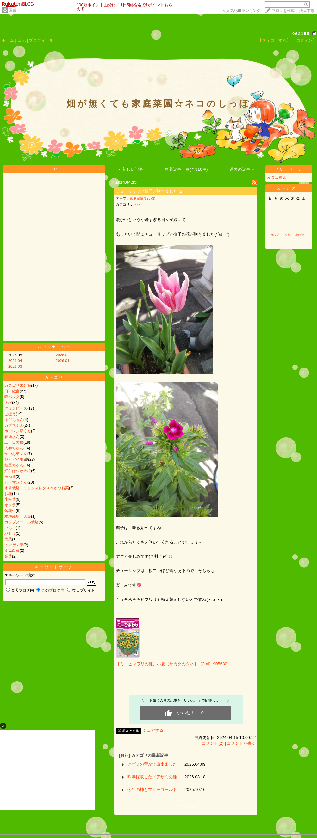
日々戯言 (12, 391)
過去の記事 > (242, 169)
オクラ (10, 505)
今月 (287, 234)
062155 (301, 33)
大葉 (8, 539)
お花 (8, 493)
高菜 (8, 556)
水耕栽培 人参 (17, 516)
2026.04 (15, 361)
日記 (21, 40)
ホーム (8, 40)
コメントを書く (241, 743)
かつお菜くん (15, 454)
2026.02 (62, 355)
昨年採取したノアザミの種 (152, 776)
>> (241, 11)
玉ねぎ (10, 476)
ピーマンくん (15, 482)
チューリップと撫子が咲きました (146, 191)
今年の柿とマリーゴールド (152, 789)
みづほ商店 (276, 177)
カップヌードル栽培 (21, 522)
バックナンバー (54, 347)
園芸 (12, 10)
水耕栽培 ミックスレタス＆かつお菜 (36, 488)
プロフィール (41, 40)
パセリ (10, 533)
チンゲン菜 (13, 545)
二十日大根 (13, 442)
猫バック (12, 397)
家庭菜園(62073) (142, 198)
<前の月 (275, 234)
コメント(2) (212, 743)
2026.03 (15, 366)
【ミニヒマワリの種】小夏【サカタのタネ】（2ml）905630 (171, 664)
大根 (8, 402)
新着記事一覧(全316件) (186, 169)
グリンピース (15, 408)
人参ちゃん (13, 448)
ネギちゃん (13, 419)
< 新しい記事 (131, 169)
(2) (181, 191)
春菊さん (12, 436)
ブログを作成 (283, 11)
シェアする (153, 730)
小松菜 (10, 499)
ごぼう (10, 414)
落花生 (10, 510)
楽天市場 (306, 11)
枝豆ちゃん (13, 465)
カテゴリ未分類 (17, 385)
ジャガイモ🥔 (16, 459)
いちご (10, 528)
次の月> (300, 234)
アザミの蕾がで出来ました (152, 764)
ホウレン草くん (17, 431)
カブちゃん (13, 425)
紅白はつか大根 (17, 471)
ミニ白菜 (12, 550)
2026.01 (62, 361)
